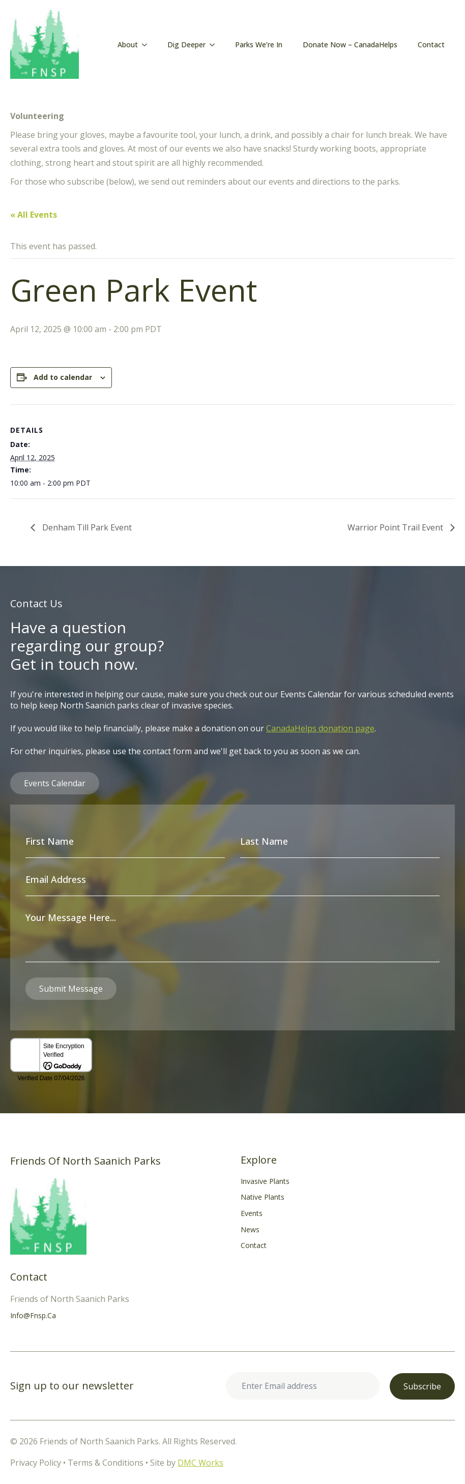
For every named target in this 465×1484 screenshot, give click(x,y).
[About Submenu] (147, 44)
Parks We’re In (258, 44)
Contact (431, 44)
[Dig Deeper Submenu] (215, 44)
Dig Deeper (186, 44)
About (128, 44)
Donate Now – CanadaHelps (350, 44)
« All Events (33, 214)
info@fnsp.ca (33, 1315)
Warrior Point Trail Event (396, 527)
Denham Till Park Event (86, 527)
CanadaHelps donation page (320, 728)
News (250, 1229)
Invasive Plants (265, 1181)
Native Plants (262, 1197)
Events (252, 1213)
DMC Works (200, 1462)
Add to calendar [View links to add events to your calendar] (63, 377)
